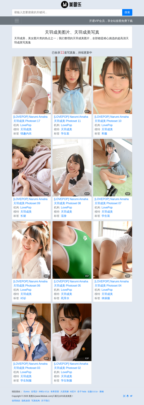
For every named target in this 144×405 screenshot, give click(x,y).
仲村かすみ (44, 391)
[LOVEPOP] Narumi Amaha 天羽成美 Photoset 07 (112, 201)
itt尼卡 (73, 391)
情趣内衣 (26, 133)
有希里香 (55, 391)
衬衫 (23, 298)
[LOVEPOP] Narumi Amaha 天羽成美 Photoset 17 (30, 118)
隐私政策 (26, 400)
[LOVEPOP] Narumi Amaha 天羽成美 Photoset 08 (71, 201)
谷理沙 (34, 391)
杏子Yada (81, 391)
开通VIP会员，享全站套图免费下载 (111, 20)
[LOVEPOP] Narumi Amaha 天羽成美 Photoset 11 (71, 118)
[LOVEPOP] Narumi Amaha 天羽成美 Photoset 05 (71, 283)
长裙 (23, 215)
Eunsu (27, 391)
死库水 (65, 298)
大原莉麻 (64, 391)
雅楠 (101, 391)
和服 (104, 133)
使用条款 (16, 400)
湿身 (64, 215)
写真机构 (35, 400)
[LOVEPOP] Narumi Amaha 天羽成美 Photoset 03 (30, 365)
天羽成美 (26, 129)
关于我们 (45, 400)
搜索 (127, 12)
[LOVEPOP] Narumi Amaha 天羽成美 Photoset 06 (30, 283)
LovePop (25, 125)
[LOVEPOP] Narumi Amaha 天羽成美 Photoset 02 (71, 365)
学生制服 (26, 380)
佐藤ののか (93, 391)
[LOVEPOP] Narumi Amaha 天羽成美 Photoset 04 (112, 283)
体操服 (106, 298)
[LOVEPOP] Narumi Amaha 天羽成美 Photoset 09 (30, 201)
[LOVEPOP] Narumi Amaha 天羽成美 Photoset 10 (112, 118)
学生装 (65, 133)
